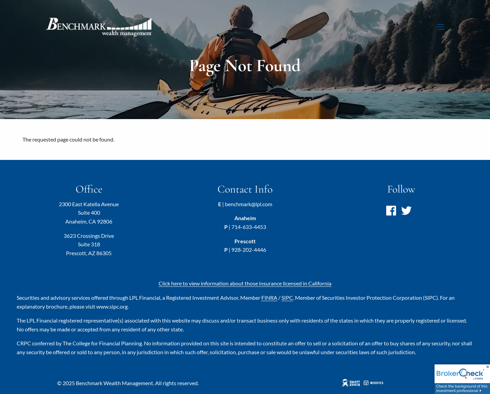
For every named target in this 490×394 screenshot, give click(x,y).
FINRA (269, 297)
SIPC (287, 297)
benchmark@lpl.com (248, 204)
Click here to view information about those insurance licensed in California (245, 283)
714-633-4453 (248, 227)
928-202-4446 (248, 249)
